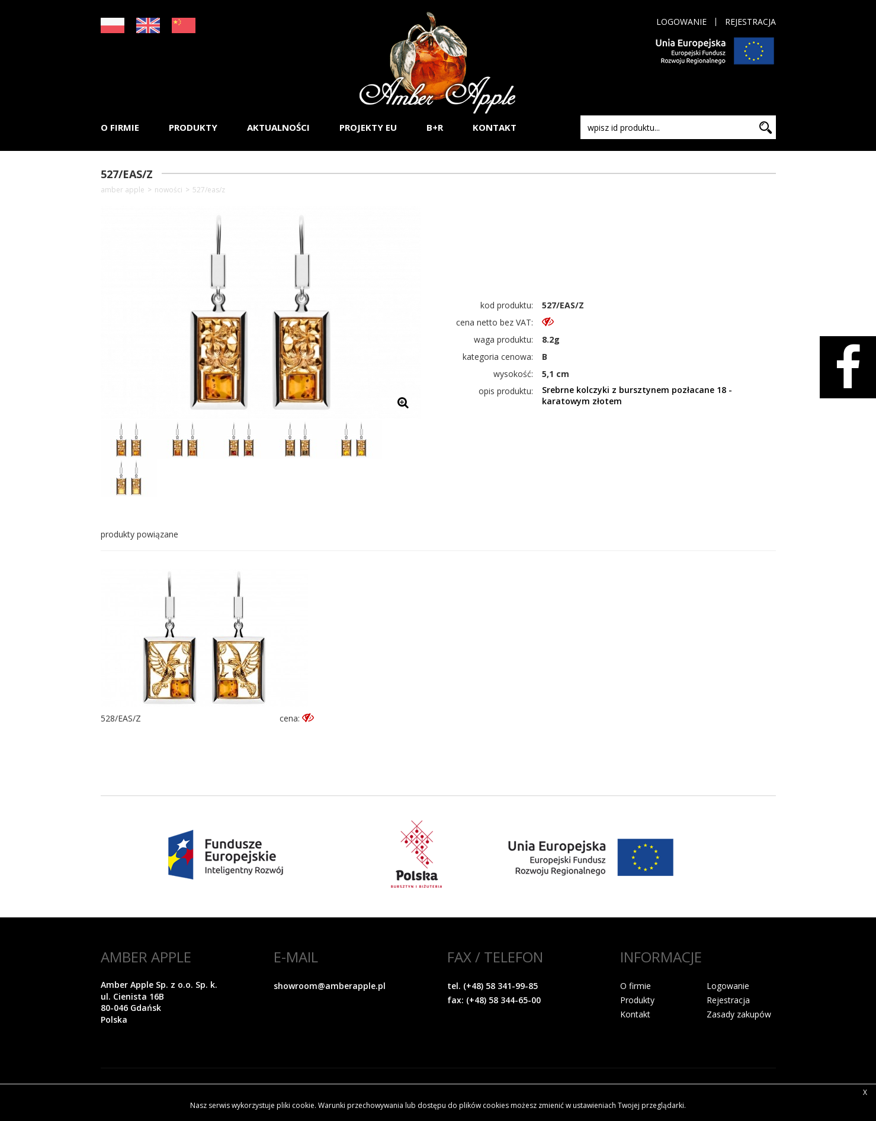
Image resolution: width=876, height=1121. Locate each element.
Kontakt (635, 1014)
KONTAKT (494, 127)
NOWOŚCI (168, 190)
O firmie (635, 985)
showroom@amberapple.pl (330, 985)
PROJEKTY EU (368, 127)
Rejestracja (750, 22)
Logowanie (681, 22)
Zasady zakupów (739, 1014)
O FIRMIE (120, 127)
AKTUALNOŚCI (278, 127)
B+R (434, 127)
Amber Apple (123, 190)
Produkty (637, 1000)
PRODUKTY (193, 127)
